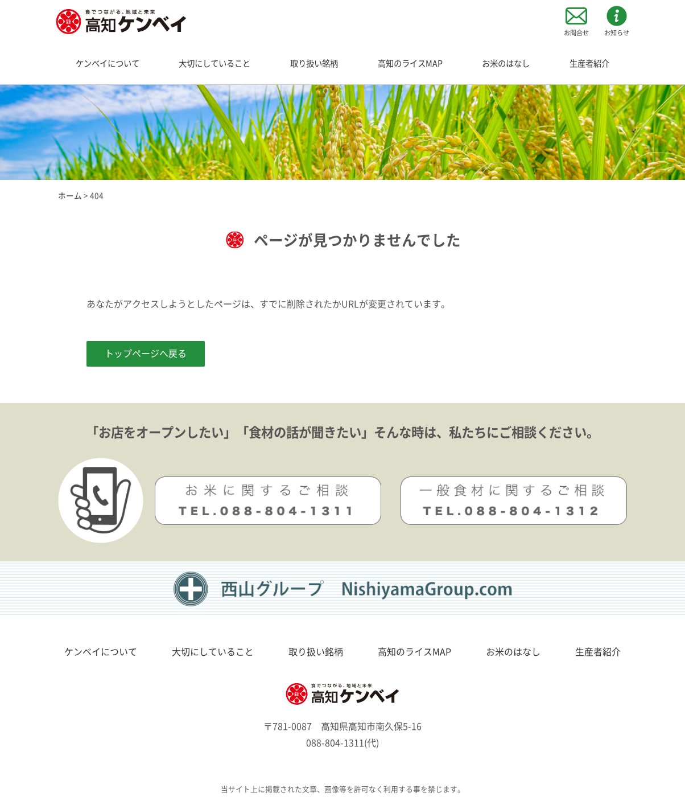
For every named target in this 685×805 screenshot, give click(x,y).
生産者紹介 (589, 63)
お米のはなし (506, 63)
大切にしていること (214, 63)
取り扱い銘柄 (314, 63)
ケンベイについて (107, 63)
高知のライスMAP (410, 63)
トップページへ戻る (146, 353)
